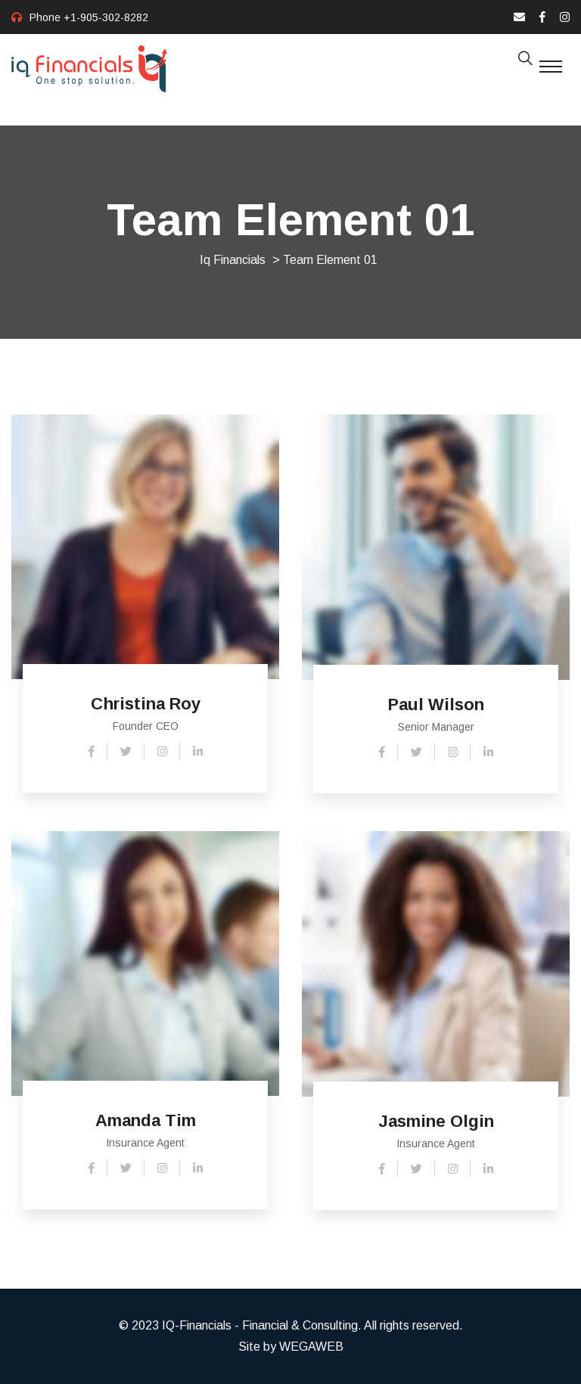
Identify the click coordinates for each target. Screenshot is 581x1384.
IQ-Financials (196, 1325)
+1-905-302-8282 (106, 17)
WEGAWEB (311, 1346)
